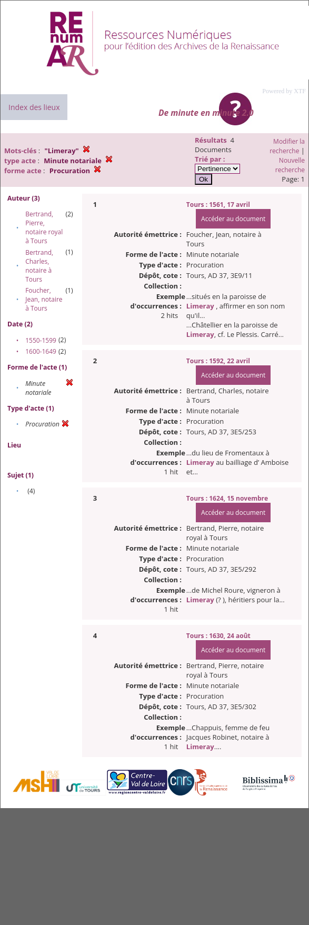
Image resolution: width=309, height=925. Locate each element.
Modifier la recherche (287, 146)
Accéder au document (233, 218)
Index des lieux (33, 107)
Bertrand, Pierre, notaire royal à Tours (44, 227)
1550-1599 (40, 340)
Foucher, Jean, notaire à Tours (43, 299)
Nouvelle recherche (290, 165)
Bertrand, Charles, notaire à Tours (39, 266)
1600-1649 (40, 351)
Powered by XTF (284, 91)
